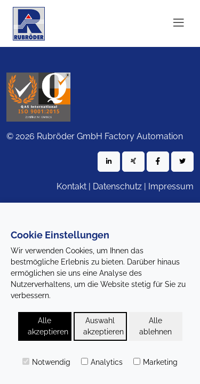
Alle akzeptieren (48, 326)
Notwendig (46, 362)
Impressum (171, 186)
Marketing (155, 362)
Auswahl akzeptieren (103, 326)
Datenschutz (117, 186)
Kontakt (71, 186)
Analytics (102, 362)
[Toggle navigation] (179, 23)
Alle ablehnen (155, 326)
